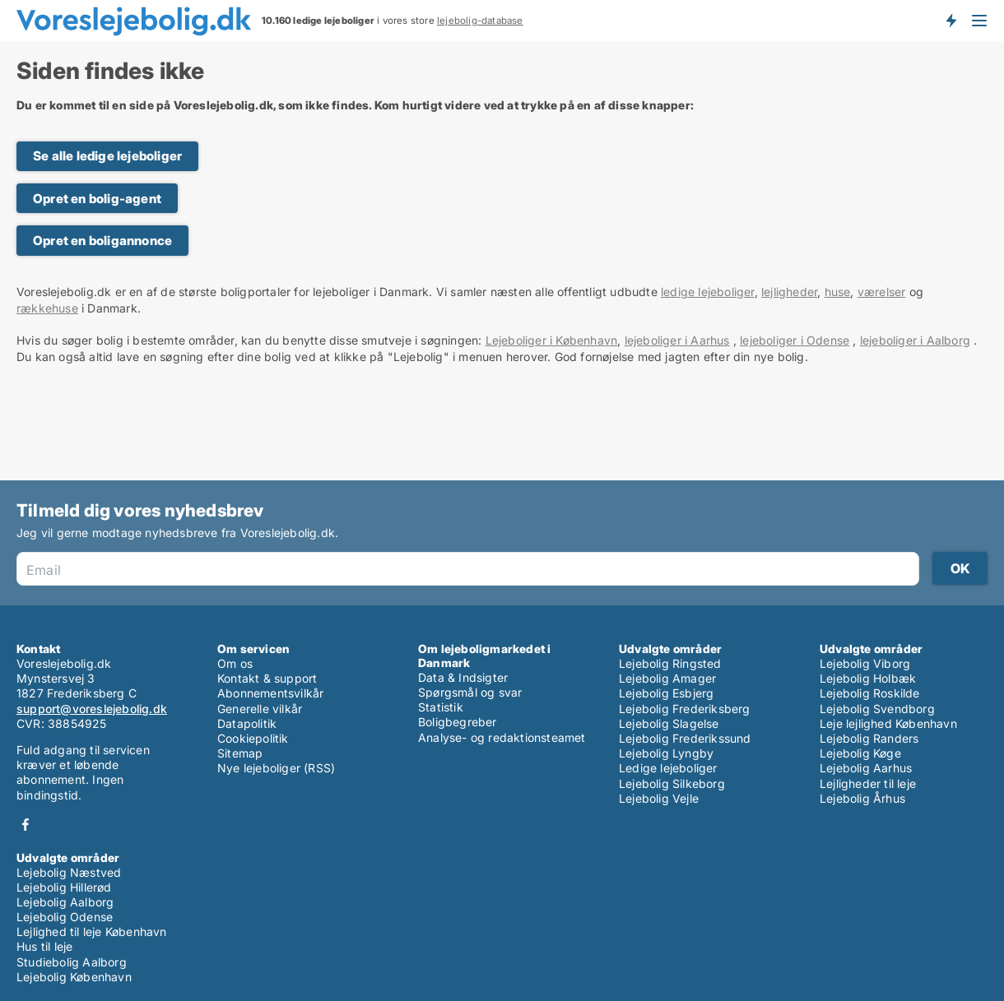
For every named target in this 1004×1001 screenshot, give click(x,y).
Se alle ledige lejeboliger (107, 156)
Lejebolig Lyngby (666, 753)
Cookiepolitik (253, 738)
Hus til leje (44, 946)
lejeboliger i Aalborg (915, 340)
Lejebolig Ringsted (670, 663)
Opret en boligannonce (102, 240)
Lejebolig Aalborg (65, 902)
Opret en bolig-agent (97, 198)
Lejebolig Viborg (865, 663)
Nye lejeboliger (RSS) (276, 768)
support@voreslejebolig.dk (91, 709)
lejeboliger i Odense (794, 340)
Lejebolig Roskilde (870, 693)
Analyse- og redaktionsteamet (502, 737)
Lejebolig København (74, 977)
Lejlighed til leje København (91, 931)
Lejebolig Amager (667, 678)
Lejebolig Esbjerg (666, 693)
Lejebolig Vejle (659, 798)
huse (838, 292)
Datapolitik (247, 723)
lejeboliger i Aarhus (677, 340)
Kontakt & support (267, 678)
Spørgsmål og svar (470, 692)
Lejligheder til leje (868, 783)
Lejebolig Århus (862, 798)
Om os (235, 663)
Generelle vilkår (259, 709)
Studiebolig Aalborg (71, 962)
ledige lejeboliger (708, 292)
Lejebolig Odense (64, 917)
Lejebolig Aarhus (866, 768)
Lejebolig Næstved (68, 872)
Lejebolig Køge (860, 753)
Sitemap (240, 753)
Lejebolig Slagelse (669, 723)
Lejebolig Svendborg (877, 709)
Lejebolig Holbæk (868, 678)
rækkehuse (47, 308)
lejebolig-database (480, 20)
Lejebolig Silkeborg (672, 783)
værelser (882, 292)
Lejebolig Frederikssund (685, 738)
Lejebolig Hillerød (64, 887)
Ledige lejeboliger (668, 768)
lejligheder (789, 292)
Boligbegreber (457, 722)
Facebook (25, 824)
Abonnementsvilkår (270, 693)
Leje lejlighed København (888, 723)
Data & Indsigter (463, 677)
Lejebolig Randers (869, 738)
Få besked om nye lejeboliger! (950, 20)
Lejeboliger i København (552, 340)
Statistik (440, 707)
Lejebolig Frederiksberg (685, 709)
